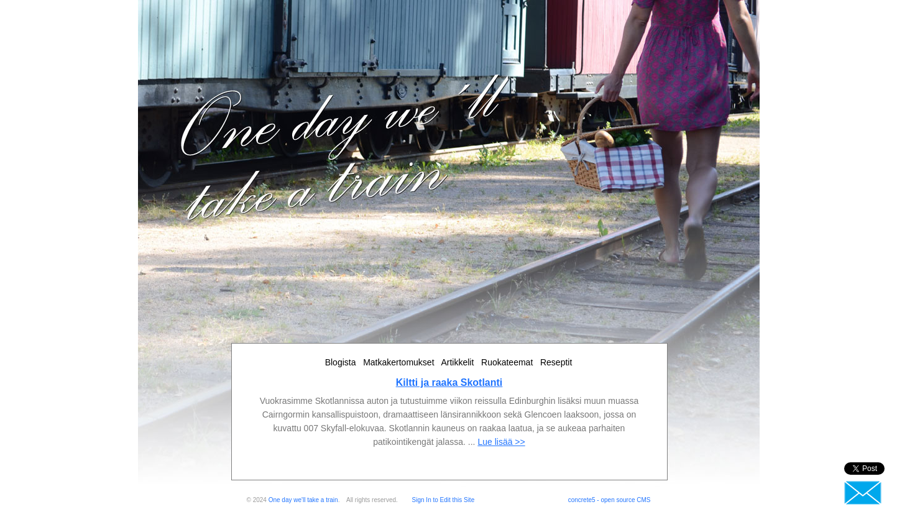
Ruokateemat (507, 362)
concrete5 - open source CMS (609, 499)
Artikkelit (457, 362)
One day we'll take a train (303, 499)
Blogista (340, 362)
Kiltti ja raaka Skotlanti (449, 382)
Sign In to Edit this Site (443, 499)
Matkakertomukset (398, 362)
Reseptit (556, 362)
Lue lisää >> (501, 442)
